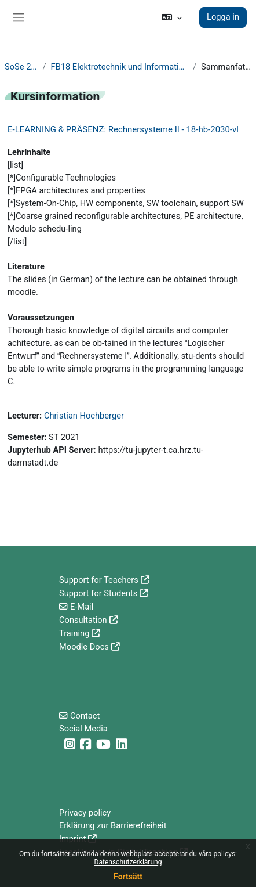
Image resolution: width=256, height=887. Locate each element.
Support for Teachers (98, 580)
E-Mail (81, 606)
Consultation (83, 620)
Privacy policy (85, 812)
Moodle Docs (84, 646)
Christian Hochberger (84, 415)
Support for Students (98, 593)
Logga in (223, 17)
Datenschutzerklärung (128, 862)
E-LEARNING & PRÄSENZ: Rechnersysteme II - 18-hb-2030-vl (123, 129)
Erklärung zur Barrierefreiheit (112, 825)
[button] (171, 17)
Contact (85, 716)
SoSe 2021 (21, 67)
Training (74, 633)
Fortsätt (128, 876)
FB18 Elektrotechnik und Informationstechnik (119, 67)
